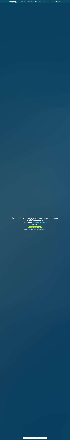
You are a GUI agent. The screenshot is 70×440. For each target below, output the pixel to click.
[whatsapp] (49, 1)
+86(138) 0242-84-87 (58, 1)
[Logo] (13, 2)
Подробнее (42, 437)
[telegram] (50, 1)
